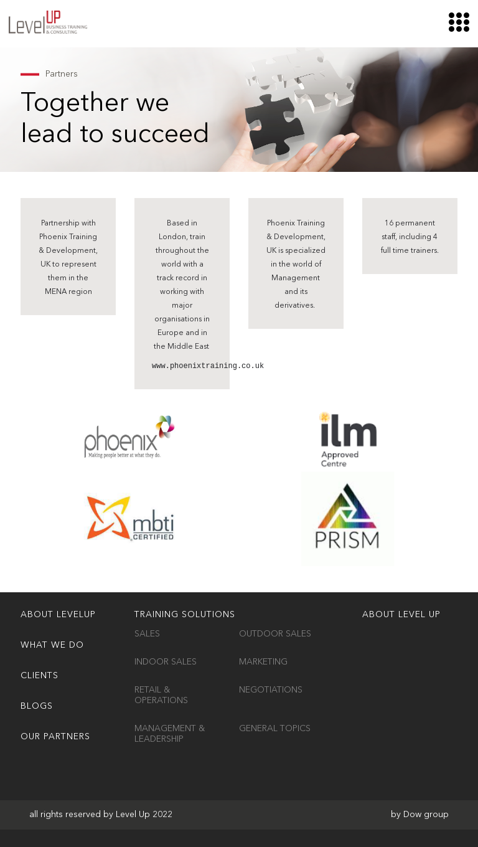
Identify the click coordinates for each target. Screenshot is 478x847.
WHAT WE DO (52, 645)
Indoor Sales (165, 662)
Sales (147, 634)
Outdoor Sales (275, 634)
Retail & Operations (161, 695)
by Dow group (420, 814)
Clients (40, 675)
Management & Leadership (169, 734)
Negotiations (270, 690)
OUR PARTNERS (55, 736)
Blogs (37, 706)
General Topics (275, 728)
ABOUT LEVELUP (58, 614)
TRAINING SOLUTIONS (184, 614)
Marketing (263, 662)
